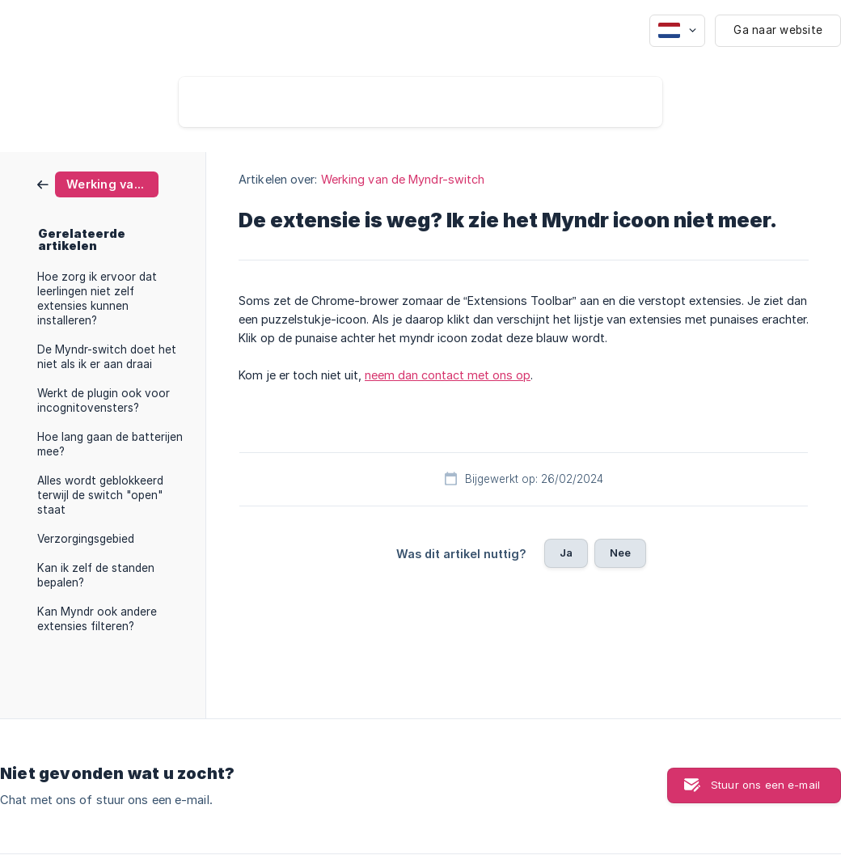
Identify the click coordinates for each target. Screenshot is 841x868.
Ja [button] (566, 552)
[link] (97, 183)
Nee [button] (620, 552)
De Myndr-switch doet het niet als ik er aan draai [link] (106, 356)
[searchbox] (420, 102)
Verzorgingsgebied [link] (85, 538)
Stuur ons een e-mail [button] (765, 784)
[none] (677, 31)
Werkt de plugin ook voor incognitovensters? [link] (103, 400)
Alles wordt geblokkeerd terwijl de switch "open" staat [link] (100, 495)
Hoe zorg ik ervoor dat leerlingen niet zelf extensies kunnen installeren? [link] (97, 298)
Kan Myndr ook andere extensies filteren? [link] (97, 619)
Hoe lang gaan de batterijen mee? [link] (110, 444)
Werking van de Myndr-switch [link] (403, 179)
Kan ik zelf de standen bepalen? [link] (95, 575)
